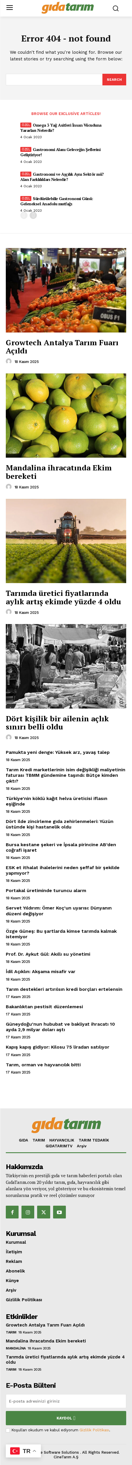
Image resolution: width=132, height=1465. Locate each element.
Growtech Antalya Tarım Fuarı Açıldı (62, 346)
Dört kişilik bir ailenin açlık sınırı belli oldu (57, 722)
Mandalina (16, 1348)
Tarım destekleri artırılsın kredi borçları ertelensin (64, 989)
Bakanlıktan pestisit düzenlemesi (44, 1006)
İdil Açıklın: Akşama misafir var (40, 971)
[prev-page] (24, 215)
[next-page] (33, 215)
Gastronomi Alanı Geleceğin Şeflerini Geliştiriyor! (60, 152)
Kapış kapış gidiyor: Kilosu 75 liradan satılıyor (57, 1047)
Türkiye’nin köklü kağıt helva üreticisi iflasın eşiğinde (56, 801)
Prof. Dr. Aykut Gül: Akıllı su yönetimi (48, 954)
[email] (66, 1401)
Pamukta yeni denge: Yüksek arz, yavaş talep (58, 752)
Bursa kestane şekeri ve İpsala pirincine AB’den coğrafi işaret (61, 847)
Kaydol (66, 1418)
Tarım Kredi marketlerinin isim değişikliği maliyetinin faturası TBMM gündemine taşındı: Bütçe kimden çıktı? (65, 775)
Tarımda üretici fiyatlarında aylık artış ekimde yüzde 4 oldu (63, 597)
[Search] (114, 79)
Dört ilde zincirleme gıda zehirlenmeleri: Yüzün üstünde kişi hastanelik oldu (59, 824)
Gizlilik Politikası (94, 1430)
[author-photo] (9, 361)
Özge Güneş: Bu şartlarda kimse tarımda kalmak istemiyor (61, 933)
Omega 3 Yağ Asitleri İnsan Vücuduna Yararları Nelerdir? (61, 127)
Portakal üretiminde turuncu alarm (46, 890)
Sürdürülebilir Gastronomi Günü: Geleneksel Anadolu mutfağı (56, 201)
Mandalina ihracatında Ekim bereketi (59, 472)
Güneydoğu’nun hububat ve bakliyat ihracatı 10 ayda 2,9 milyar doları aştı (60, 1026)
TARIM (11, 1332)
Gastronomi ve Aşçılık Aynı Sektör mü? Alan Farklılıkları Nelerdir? (62, 176)
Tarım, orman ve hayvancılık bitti (43, 1064)
